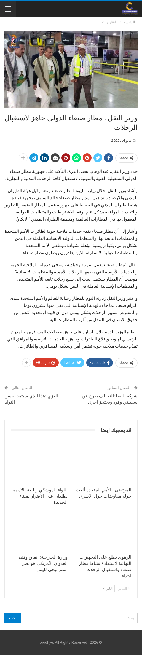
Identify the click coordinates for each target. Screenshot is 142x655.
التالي (108, 588)
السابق (123, 588)
